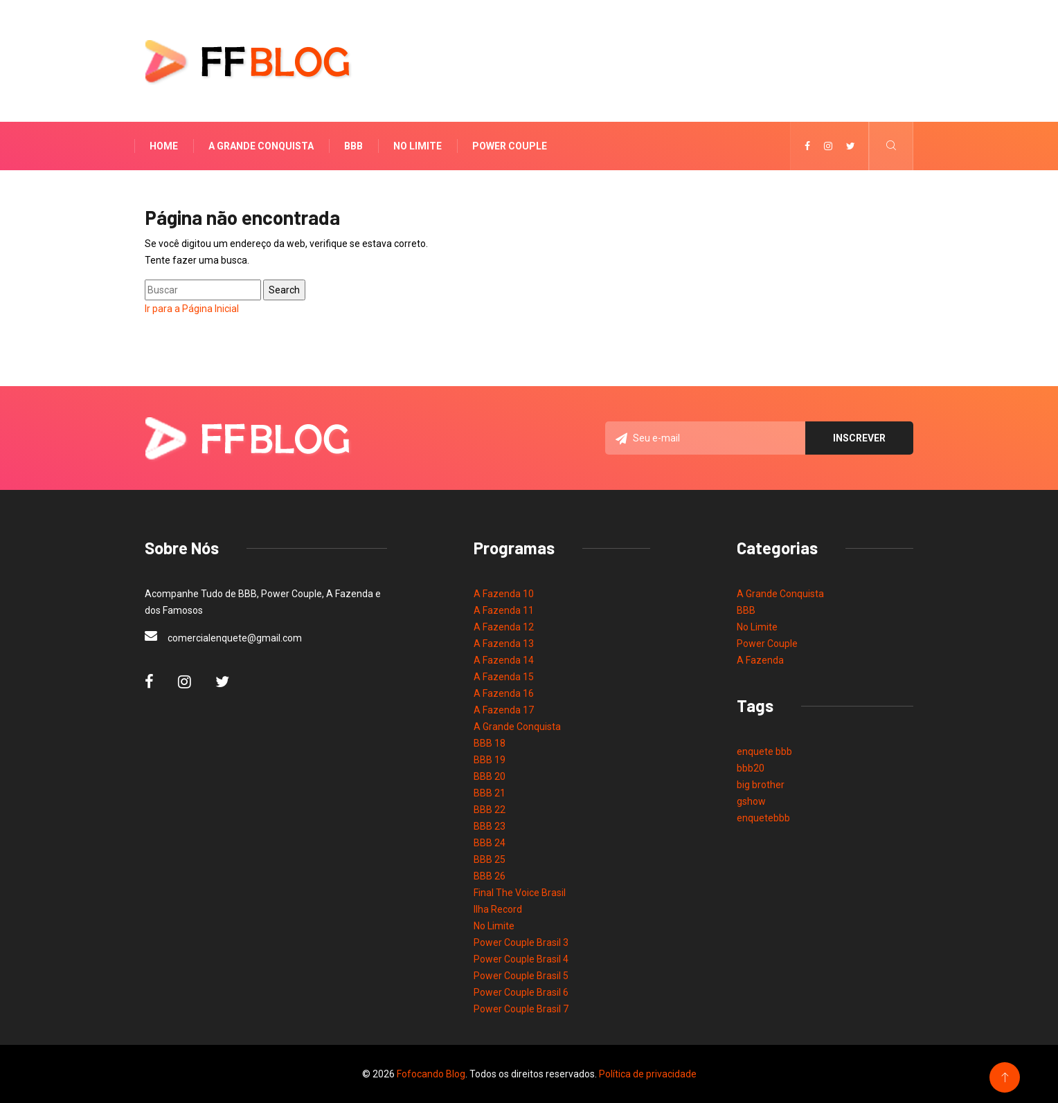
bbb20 (750, 768)
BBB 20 (489, 776)
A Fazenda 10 (504, 593)
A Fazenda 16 (504, 693)
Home (164, 146)
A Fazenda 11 (504, 610)
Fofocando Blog (431, 1073)
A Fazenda (760, 660)
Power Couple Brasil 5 (521, 975)
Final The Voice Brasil (520, 892)
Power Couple (509, 146)
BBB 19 (489, 759)
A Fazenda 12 (504, 626)
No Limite (417, 146)
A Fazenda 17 (504, 709)
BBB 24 (489, 842)
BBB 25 (489, 859)
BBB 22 (489, 809)
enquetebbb (763, 817)
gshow (751, 801)
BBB (353, 146)
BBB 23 (489, 826)
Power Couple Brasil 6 (521, 992)
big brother (760, 784)
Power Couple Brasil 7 (521, 1008)
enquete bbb (764, 751)
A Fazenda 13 (504, 643)
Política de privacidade (648, 1073)
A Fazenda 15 (504, 676)
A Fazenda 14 (504, 660)
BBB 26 (489, 876)
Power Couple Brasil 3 (521, 942)
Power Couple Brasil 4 (521, 959)
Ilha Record (498, 909)
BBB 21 (489, 793)
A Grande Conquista (261, 146)
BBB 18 (489, 743)
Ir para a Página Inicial (192, 308)
